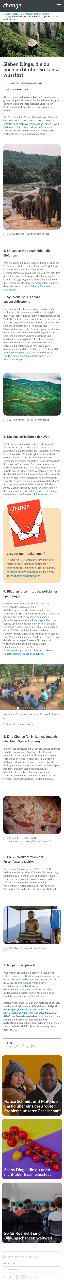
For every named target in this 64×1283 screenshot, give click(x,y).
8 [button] (47, 708)
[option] (32, 687)
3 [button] (26, 708)
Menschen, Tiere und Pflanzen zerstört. (31, 494)
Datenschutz (10, 1270)
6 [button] (39, 708)
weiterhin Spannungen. (32, 620)
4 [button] (30, 708)
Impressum (9, 1264)
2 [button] (22, 708)
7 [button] (43, 708)
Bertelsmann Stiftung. (16, 1013)
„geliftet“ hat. (49, 889)
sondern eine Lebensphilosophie (21, 356)
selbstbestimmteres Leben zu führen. (23, 654)
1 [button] (18, 708)
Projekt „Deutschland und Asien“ (26, 1009)
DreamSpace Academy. (24, 752)
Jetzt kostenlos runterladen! (24, 575)
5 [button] (35, 708)
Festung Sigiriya (16, 869)
